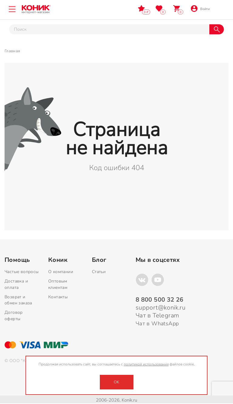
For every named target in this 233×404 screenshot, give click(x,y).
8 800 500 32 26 (220, 8)
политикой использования (146, 364)
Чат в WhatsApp (157, 323)
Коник (57, 260)
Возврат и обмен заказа (18, 300)
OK (116, 382)
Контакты (58, 297)
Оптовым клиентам (57, 284)
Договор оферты (14, 316)
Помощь (17, 260)
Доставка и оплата (16, 284)
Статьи (99, 272)
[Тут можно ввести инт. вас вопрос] (109, 29)
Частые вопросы (22, 272)
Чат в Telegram (157, 315)
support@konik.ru (160, 307)
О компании (60, 272)
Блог (99, 260)
